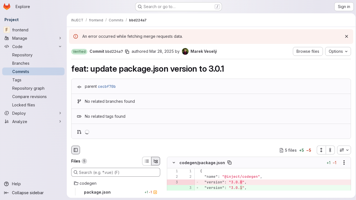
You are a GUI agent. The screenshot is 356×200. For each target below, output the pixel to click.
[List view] (146, 161)
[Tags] (33, 80)
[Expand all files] (319, 150)
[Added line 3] (187, 188)
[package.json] (116, 192)
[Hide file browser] (75, 150)
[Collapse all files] (328, 150)
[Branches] (33, 63)
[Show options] (342, 162)
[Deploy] (33, 113)
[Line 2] (173, 177)
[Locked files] (33, 105)
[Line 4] (173, 193)
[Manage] (33, 38)
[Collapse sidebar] (33, 193)
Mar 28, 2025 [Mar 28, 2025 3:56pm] (161, 51)
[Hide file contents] (173, 162)
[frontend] (33, 30)
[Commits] (33, 71)
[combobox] (342, 150)
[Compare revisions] (33, 96)
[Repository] (33, 55)
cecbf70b (107, 86)
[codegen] (116, 183)
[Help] (33, 184)
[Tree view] (155, 161)
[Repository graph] (33, 88)
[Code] (33, 46)
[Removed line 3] (173, 182)
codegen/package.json (202, 162)
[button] (79, 51)
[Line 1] (173, 171)
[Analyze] (33, 121)
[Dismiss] (345, 36)
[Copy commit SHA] (127, 51)
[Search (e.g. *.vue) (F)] (115, 172)
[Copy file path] (229, 162)
